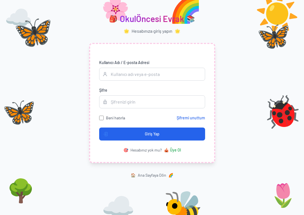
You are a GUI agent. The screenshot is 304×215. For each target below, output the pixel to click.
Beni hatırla (115, 117)
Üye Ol (172, 150)
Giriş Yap (129, 134)
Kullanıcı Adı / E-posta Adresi (124, 62)
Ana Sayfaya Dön (152, 175)
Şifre (103, 90)
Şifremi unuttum (191, 117)
